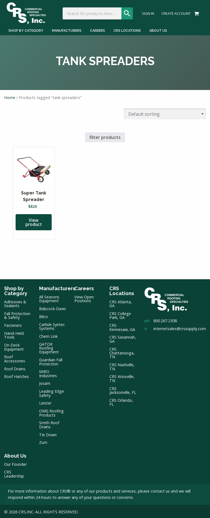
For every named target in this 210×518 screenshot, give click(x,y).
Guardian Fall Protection (50, 360)
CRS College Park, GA (120, 314)
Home (9, 95)
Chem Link (48, 335)
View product (33, 221)
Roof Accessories (14, 357)
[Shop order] (165, 112)
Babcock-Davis (52, 307)
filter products (105, 136)
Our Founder (15, 463)
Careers (84, 287)
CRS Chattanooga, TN (122, 352)
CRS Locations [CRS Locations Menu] (127, 30)
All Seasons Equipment (49, 297)
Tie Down (48, 433)
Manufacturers (52, 287)
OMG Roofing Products (51, 412)
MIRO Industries (48, 372)
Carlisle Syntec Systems (52, 325)
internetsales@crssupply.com (179, 327)
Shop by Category (15, 290)
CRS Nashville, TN (122, 365)
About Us (15, 455)
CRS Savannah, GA (122, 338)
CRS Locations (121, 290)
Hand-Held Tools (14, 334)
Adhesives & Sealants (15, 302)
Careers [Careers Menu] (97, 30)
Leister (45, 402)
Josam (44, 382)
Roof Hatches (16, 375)
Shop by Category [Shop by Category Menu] (25, 30)
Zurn (43, 441)
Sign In (148, 13)
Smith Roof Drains (49, 423)
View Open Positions (84, 297)
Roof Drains (14, 368)
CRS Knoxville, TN (122, 377)
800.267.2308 (165, 319)
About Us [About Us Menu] (158, 30)
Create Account (176, 13)
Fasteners (13, 324)
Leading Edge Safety (51, 392)
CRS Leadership (14, 473)
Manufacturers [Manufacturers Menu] (66, 30)
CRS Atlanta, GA (120, 302)
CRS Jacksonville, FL (122, 389)
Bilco (43, 315)
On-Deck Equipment (14, 346)
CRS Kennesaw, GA (122, 326)
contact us (160, 490)
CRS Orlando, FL (121, 401)
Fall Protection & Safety (17, 314)
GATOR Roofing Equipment (49, 347)
